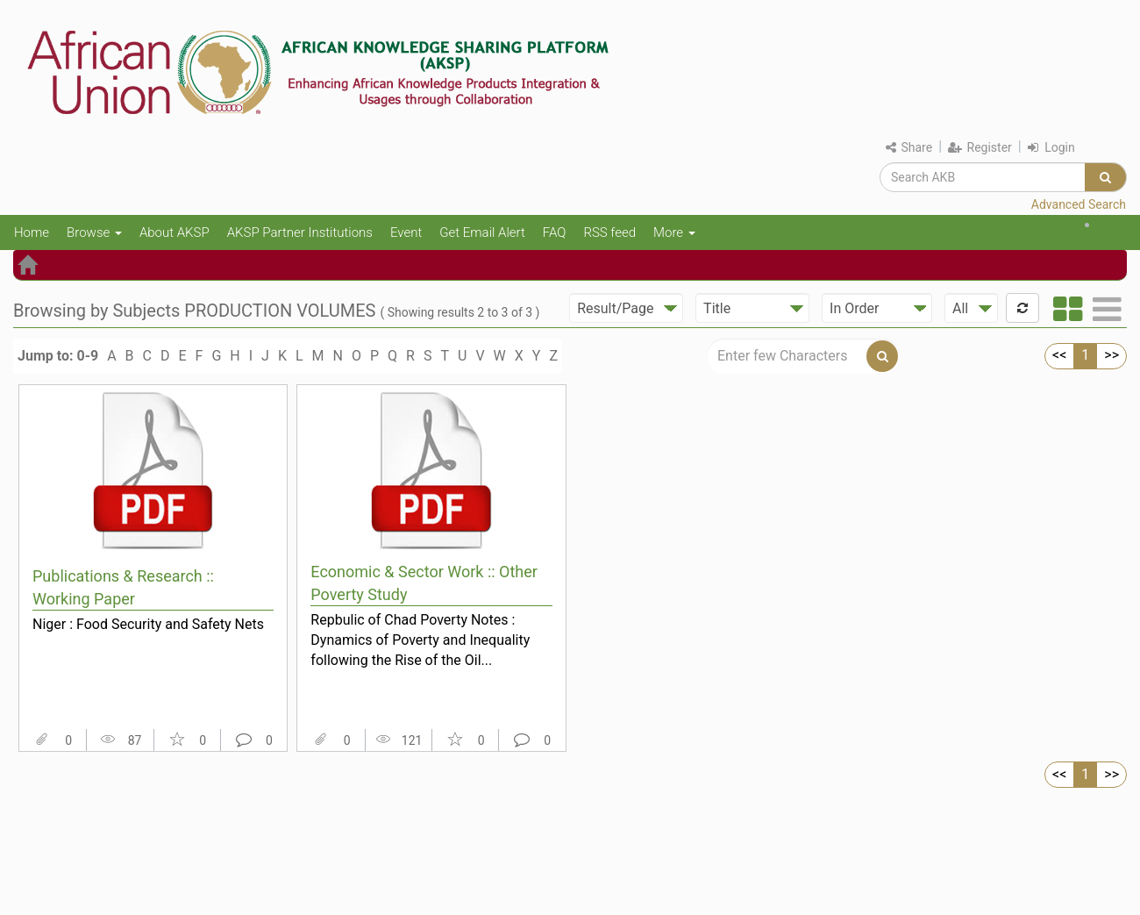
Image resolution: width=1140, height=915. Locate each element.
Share (909, 147)
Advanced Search (1078, 204)
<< (1059, 355)
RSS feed (609, 232)
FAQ (554, 232)
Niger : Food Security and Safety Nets (148, 624)
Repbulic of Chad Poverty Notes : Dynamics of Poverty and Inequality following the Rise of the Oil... (420, 639)
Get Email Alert (482, 232)
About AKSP (174, 232)
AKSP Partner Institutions (300, 232)
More (674, 232)
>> (1111, 355)
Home (31, 232)
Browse (94, 232)
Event (406, 232)
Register (980, 147)
